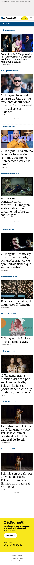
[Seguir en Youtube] (17, 545)
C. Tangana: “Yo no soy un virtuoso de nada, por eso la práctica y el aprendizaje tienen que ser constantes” (16, 260)
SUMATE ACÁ (10, 535)
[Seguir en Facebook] (7, 545)
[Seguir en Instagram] (14, 545)
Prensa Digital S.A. (17, 555)
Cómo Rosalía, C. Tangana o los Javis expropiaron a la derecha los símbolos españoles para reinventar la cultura (16, 58)
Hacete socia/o (24, 18)
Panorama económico (20, 1)
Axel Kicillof (13, 1)
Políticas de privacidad (17, 558)
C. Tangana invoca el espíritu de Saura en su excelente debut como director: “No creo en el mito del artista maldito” (16, 104)
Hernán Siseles (5, 307)
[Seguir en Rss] (21, 545)
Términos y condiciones (17, 561)
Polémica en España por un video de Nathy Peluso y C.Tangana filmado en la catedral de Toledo (17, 480)
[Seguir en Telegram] (11, 545)
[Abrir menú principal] (31, 18)
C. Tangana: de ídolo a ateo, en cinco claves (15, 340)
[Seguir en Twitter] (5, 545)
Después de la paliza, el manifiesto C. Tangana (16, 303)
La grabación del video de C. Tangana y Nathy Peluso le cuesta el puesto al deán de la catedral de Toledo (16, 433)
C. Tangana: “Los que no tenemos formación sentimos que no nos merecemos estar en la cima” (17, 157)
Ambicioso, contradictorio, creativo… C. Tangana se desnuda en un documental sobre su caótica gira (15, 207)
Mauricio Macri (27, 1)
